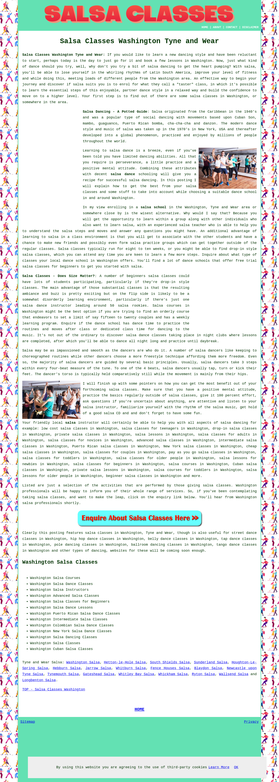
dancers (127, 350)
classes (46, 249)
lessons (249, 335)
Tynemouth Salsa (63, 674)
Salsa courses (166, 306)
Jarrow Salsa (98, 668)
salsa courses (183, 464)
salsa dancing (142, 180)
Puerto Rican (65, 614)
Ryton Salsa (203, 674)
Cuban (58, 649)
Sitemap (27, 722)
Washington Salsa (83, 662)
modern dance (244, 123)
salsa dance (123, 174)
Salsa (157, 112)
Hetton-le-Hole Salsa (125, 662)
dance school (244, 192)
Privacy (251, 722)
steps (192, 255)
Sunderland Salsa (210, 662)
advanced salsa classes (160, 440)
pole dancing (67, 545)
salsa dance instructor (47, 306)
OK (236, 767)
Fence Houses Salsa (170, 668)
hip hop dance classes (92, 539)
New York (61, 631)
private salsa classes (77, 434)
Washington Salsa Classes (60, 562)
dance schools (196, 261)
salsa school (153, 207)
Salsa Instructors (71, 590)
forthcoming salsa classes (110, 390)
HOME (205, 27)
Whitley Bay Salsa (136, 674)
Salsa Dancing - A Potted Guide (115, 112)
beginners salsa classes (151, 276)
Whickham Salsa (173, 674)
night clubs (215, 335)
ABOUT (217, 27)
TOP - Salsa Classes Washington (53, 689)
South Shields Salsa (170, 662)
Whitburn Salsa (131, 668)
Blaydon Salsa (208, 668)
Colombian (62, 625)
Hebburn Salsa (67, 668)
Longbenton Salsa (39, 680)
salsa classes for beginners (102, 464)
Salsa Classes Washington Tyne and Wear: (63, 55)
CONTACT (231, 27)
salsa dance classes (146, 335)
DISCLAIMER (250, 27)
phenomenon (146, 135)
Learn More (218, 767)
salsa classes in (102, 533)
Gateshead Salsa (98, 674)
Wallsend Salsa (233, 674)
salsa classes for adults (224, 434)
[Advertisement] (51, 167)
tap (224, 539)
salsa (128, 129)
